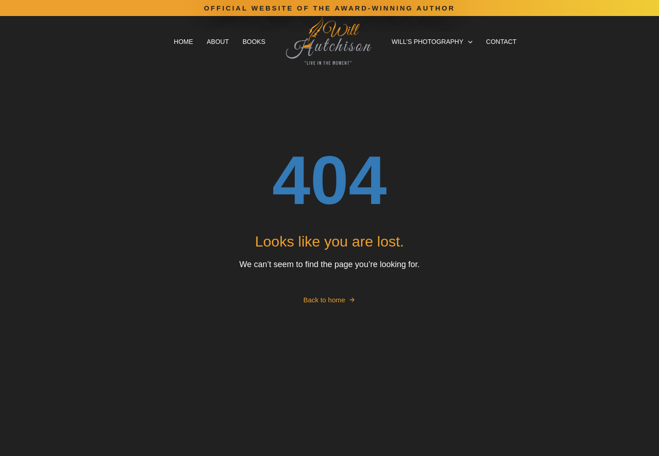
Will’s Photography (432, 41)
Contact (501, 41)
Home (183, 41)
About (218, 41)
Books (254, 41)
